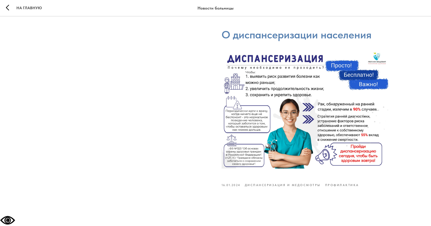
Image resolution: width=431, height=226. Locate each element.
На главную (29, 8)
